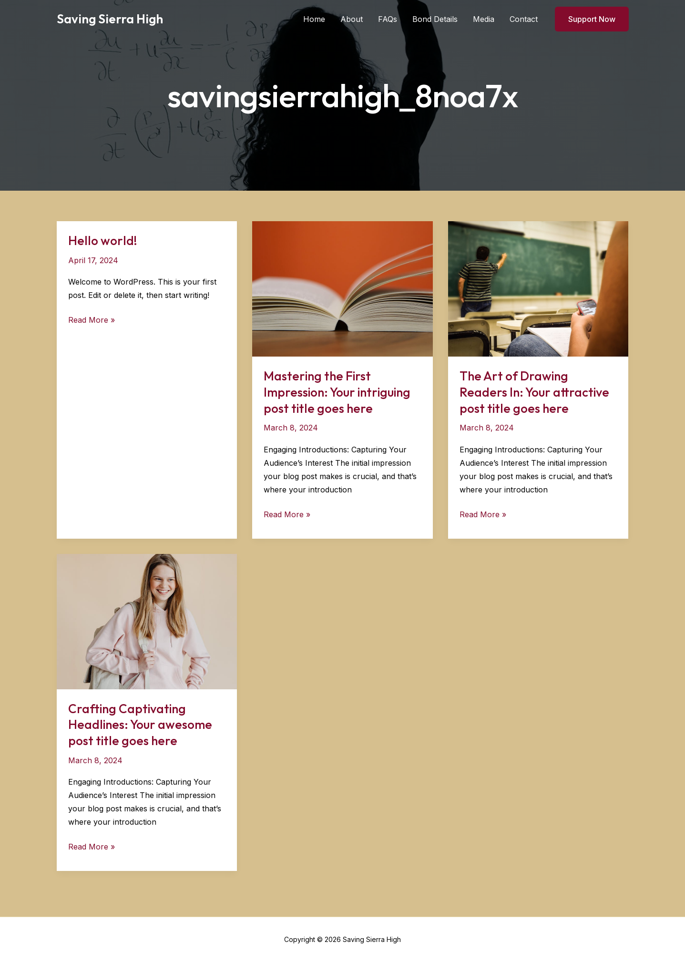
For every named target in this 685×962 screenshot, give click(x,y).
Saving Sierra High (110, 19)
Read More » (91, 320)
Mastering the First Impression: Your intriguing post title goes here (337, 392)
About (351, 19)
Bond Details (435, 19)
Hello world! (102, 240)
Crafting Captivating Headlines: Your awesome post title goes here (140, 725)
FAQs (387, 19)
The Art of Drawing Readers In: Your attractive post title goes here (534, 392)
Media (483, 19)
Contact (524, 19)
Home (314, 19)
